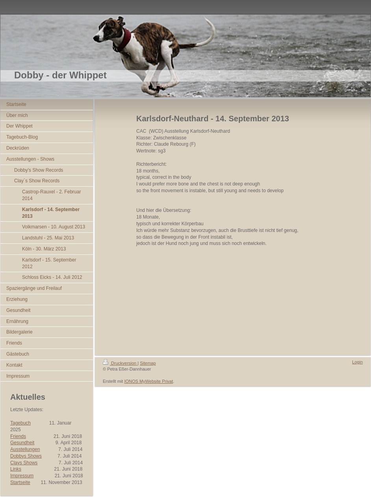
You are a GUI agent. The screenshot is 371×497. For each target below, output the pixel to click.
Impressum (21, 475)
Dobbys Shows (26, 456)
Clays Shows (23, 462)
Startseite (20, 482)
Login (357, 362)
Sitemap (148, 363)
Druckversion (120, 363)
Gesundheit (22, 442)
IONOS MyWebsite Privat (148, 381)
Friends (18, 436)
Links (15, 469)
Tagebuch (20, 423)
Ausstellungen (25, 449)
